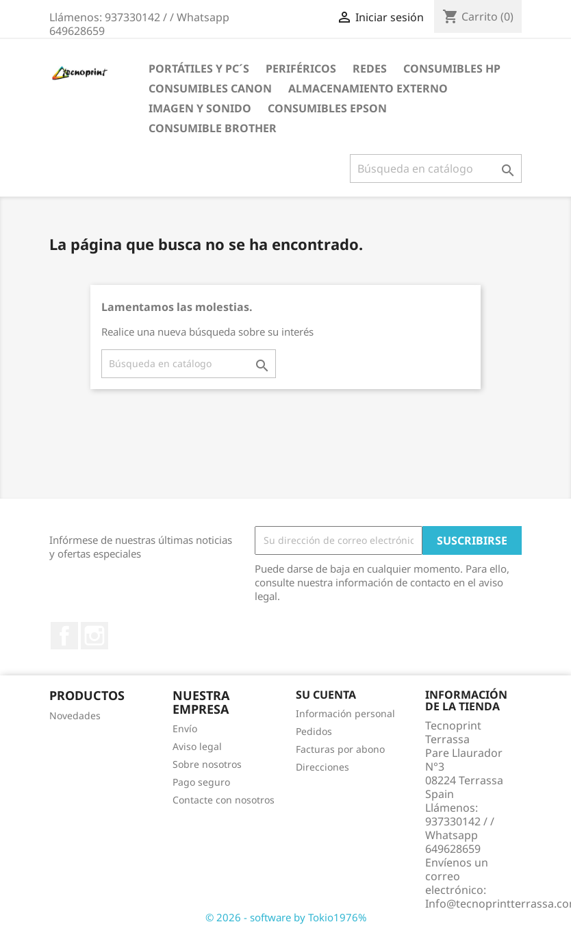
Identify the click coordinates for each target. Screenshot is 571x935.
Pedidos (314, 731)
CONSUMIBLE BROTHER (213, 128)
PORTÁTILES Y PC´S (199, 68)
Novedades (75, 715)
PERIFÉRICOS (301, 68)
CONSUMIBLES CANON (210, 88)
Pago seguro (201, 781)
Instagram (94, 635)
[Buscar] (436, 168)
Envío (185, 728)
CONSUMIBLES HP (451, 68)
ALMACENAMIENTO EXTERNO (368, 88)
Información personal (345, 713)
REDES (370, 68)
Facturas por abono (340, 749)
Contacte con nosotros (224, 799)
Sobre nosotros (207, 764)
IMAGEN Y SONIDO (200, 108)
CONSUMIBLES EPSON (327, 108)
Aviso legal (197, 746)
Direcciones (322, 766)
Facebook (64, 635)
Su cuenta (326, 694)
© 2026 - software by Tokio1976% (285, 917)
